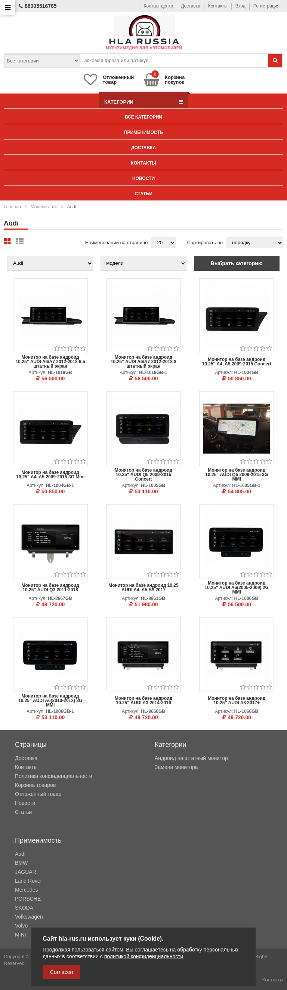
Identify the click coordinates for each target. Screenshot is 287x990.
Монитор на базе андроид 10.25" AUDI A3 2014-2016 (143, 700)
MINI (20, 934)
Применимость (143, 132)
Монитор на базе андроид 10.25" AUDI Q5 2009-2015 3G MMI (236, 475)
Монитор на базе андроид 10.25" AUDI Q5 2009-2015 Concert (143, 475)
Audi (20, 853)
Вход (240, 6)
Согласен (61, 972)
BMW (21, 862)
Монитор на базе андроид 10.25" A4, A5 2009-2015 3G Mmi (50, 474)
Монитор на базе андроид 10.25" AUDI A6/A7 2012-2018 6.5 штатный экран (50, 362)
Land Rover (28, 880)
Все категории (143, 117)
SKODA (24, 907)
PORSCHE (28, 898)
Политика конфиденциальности (53, 776)
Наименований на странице (116, 242)
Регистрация (266, 6)
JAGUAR (25, 871)
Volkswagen (29, 916)
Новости (143, 178)
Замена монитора (176, 767)
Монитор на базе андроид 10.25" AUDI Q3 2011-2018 (50, 587)
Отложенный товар (38, 794)
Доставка (190, 6)
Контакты (218, 6)
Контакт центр (158, 6)
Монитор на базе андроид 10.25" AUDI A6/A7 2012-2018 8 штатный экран (143, 362)
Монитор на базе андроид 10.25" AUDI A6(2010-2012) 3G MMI (50, 700)
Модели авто (44, 206)
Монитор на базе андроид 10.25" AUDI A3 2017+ (236, 700)
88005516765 (38, 6)
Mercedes (26, 889)
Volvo (21, 925)
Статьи (143, 193)
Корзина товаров (35, 785)
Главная (12, 206)
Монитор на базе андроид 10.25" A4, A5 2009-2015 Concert (236, 362)
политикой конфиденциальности (143, 956)
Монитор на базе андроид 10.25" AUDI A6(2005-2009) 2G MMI (237, 587)
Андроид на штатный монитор (191, 758)
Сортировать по (205, 242)
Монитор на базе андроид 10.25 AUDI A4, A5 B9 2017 (143, 587)
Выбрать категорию (237, 263)
